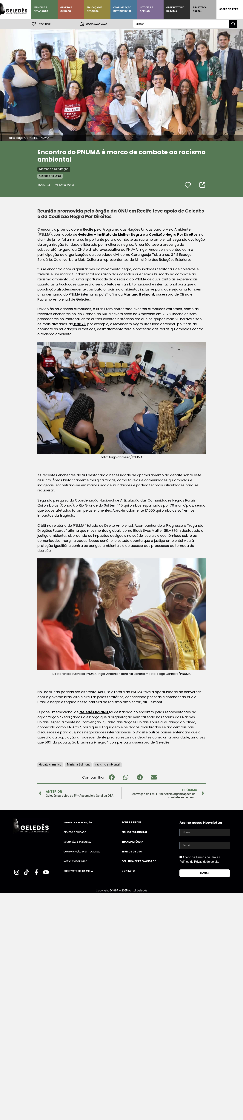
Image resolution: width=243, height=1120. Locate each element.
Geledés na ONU (50, 176)
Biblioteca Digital (200, 9)
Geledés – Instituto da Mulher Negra (110, 234)
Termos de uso (132, 851)
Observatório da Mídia (175, 9)
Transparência (132, 842)
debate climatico (50, 764)
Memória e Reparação (41, 9)
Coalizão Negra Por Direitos (173, 234)
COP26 (79, 324)
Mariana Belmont (139, 294)
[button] (112, 777)
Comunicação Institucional (122, 9)
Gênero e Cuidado (66, 9)
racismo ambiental (107, 764)
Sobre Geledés (228, 9)
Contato (128, 871)
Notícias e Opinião (146, 9)
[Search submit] (233, 24)
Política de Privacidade (139, 861)
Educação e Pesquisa (94, 9)
